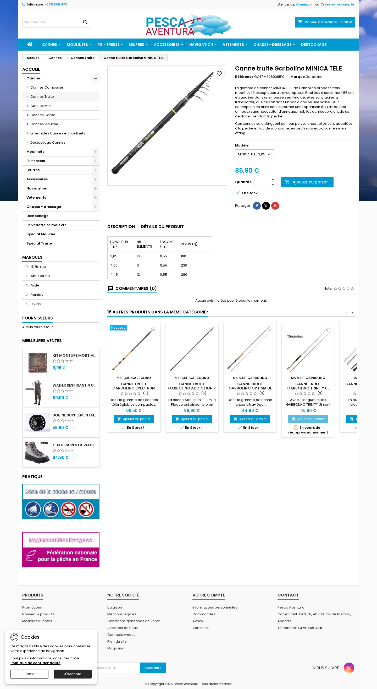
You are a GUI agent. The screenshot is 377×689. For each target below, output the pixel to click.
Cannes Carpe (43, 114)
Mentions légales (121, 614)
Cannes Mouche (44, 124)
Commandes (203, 614)
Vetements (233, 44)
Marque (297, 76)
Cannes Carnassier (46, 87)
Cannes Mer (40, 105)
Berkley (36, 294)
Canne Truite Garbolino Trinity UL (308, 386)
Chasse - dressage (272, 44)
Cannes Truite (42, 96)
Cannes (49, 44)
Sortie (30, 673)
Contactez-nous (121, 634)
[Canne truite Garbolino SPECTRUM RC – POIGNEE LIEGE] (134, 328)
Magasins (115, 648)
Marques (32, 257)
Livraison (114, 607)
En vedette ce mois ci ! (46, 225)
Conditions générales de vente (133, 621)
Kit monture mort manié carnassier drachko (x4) (75, 355)
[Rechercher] (56, 22)
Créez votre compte (337, 4)
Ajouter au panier (306, 182)
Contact (288, 595)
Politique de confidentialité (35, 662)
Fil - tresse (108, 44)
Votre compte (208, 595)
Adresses (200, 627)
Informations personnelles (214, 607)
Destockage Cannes (47, 142)
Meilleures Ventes (42, 341)
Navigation (201, 44)
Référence (244, 76)
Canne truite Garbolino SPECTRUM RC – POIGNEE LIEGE (134, 388)
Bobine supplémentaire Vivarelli (75, 415)
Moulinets (77, 44)
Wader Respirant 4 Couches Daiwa (75, 385)
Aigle (34, 285)
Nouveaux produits (38, 614)
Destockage (313, 44)
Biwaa (35, 304)
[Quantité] (262, 182)
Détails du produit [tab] (162, 227)
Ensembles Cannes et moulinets (57, 133)
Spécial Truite (39, 243)
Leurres (136, 44)
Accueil (31, 69)
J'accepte (72, 673)
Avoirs (197, 621)
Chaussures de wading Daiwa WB (75, 445)
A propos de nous (122, 627)
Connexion (305, 4)
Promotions (32, 607)
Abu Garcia (40, 275)
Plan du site (117, 641)
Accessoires (167, 44)
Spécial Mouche (40, 234)
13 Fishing (38, 266)
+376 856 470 (56, 4)
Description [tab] (121, 227)
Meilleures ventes (37, 621)
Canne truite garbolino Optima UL (250, 386)
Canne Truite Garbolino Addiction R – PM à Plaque (192, 388)
